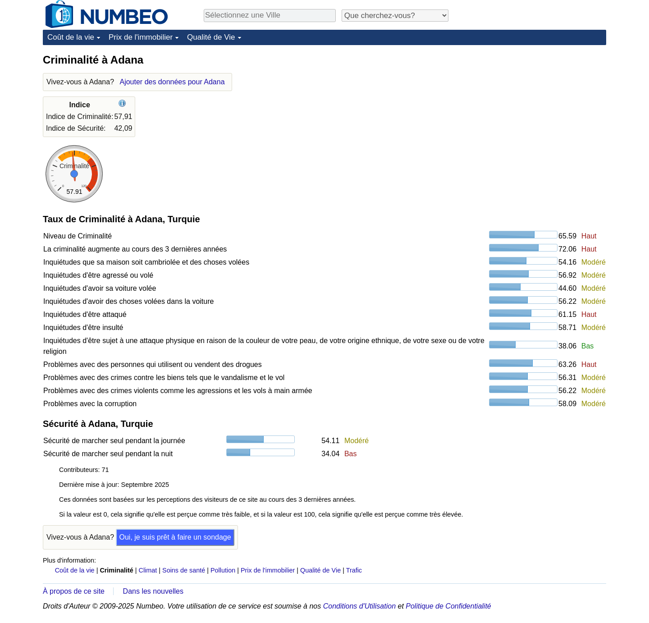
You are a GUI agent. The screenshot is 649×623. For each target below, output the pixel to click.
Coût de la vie (70, 37)
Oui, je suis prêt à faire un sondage (175, 537)
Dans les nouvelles (153, 591)
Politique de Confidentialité (448, 606)
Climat (148, 570)
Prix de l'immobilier (141, 37)
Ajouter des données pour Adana (171, 82)
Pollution (222, 570)
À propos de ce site (74, 591)
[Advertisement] (538, 109)
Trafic (354, 570)
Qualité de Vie (211, 37)
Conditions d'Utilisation (359, 606)
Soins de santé (183, 570)
